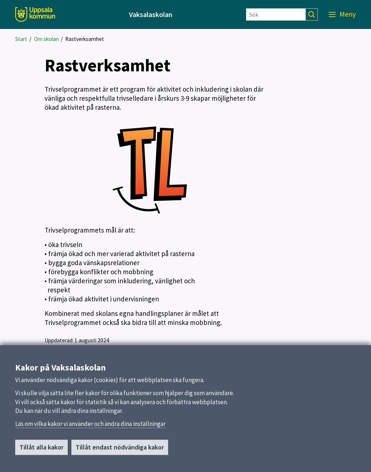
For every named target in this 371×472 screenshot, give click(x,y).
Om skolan (46, 38)
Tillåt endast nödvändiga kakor (120, 450)
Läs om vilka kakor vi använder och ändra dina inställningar (90, 427)
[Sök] (276, 14)
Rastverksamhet (84, 38)
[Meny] (342, 14)
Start (21, 38)
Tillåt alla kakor (41, 450)
